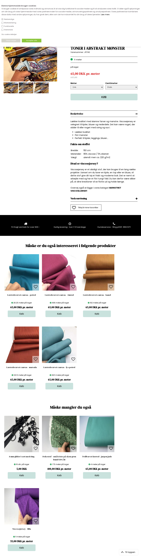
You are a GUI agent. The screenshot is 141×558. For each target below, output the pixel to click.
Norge (39, 515)
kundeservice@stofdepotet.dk (18, 521)
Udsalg (71, 521)
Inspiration (73, 527)
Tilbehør (71, 515)
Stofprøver (73, 524)
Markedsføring (10, 23)
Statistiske (8, 30)
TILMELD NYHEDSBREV (117, 513)
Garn (70, 512)
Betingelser (41, 521)
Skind (70, 510)
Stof (69, 507)
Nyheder (72, 518)
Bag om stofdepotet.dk (47, 510)
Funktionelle (9, 26)
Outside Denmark (44, 518)
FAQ (37, 512)
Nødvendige (9, 19)
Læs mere (105, 14)
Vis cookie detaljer (9, 34)
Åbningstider (42, 507)
